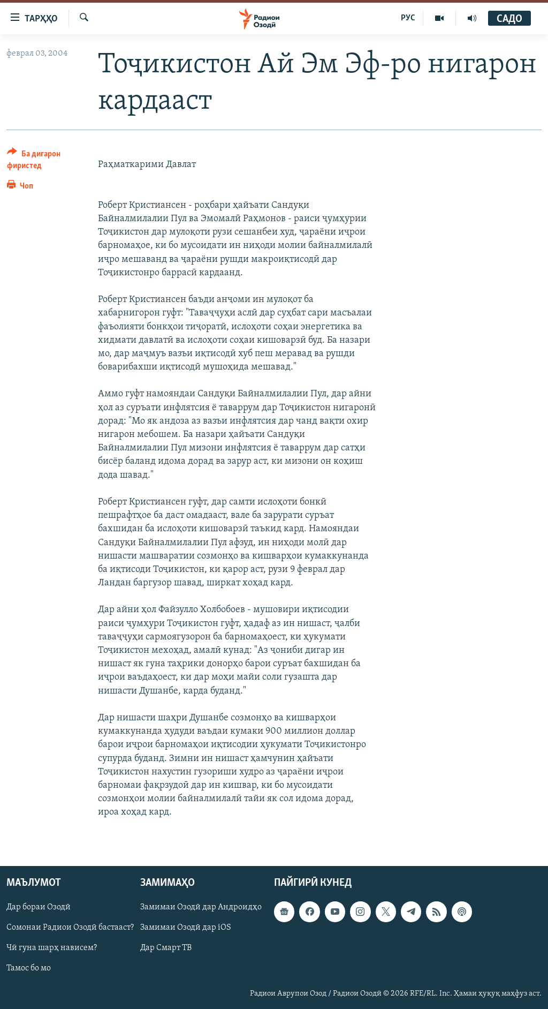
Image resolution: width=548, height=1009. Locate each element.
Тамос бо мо (28, 969)
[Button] (46, 161)
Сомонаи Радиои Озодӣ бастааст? (70, 928)
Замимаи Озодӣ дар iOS (185, 928)
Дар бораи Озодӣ (38, 907)
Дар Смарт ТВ (166, 948)
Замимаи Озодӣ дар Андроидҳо (201, 907)
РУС (408, 18)
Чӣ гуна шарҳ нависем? (51, 948)
